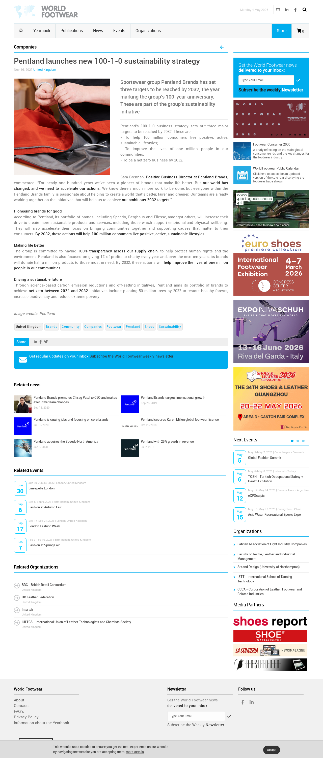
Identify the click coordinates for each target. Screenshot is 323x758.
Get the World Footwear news (192, 700)
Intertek (27, 609)
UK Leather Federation (38, 597)
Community (71, 326)
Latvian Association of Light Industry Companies (272, 544)
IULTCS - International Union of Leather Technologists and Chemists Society (76, 622)
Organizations (148, 30)
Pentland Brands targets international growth (173, 397)
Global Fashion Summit (264, 458)
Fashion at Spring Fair (44, 545)
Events (119, 30)
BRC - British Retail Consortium (44, 585)
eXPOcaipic (256, 496)
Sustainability (170, 326)
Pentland (133, 326)
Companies (93, 326)
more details (135, 752)
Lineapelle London (42, 488)
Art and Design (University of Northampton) (268, 567)
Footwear (113, 326)
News (98, 30)
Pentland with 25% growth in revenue (167, 441)
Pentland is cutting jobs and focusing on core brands (71, 419)
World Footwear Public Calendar (276, 168)
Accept (271, 750)
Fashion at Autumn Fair (45, 507)
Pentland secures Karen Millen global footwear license (180, 419)
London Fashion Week (44, 526)
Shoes (149, 326)
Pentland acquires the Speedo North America (66, 441)
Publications (72, 30)
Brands (51, 326)
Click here (259, 174)
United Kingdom (44, 70)
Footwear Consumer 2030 (271, 144)
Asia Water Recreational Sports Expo (274, 514)
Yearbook (41, 30)
